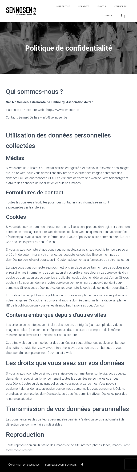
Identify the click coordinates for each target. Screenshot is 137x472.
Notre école (63, 6)
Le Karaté (83, 6)
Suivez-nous (82, 465)
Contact (107, 15)
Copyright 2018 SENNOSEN (24, 465)
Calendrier (120, 6)
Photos (102, 6)
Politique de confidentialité (60, 465)
